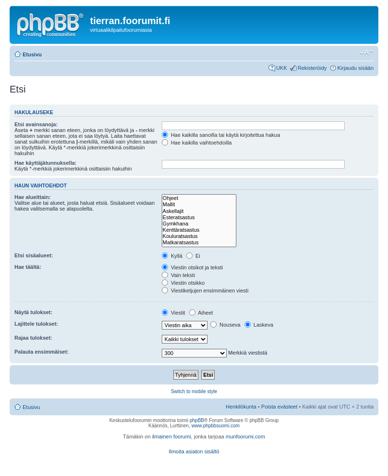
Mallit (199, 204)
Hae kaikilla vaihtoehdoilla (197, 142)
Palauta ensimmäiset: (41, 352)
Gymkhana (199, 224)
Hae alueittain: (32, 197)
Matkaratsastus (199, 242)
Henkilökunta (241, 407)
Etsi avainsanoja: (36, 124)
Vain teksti (178, 275)
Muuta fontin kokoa (367, 52)
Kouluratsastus (199, 236)
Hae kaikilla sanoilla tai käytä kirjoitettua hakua (221, 135)
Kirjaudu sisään (355, 68)
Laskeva (259, 325)
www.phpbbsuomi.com (216, 425)
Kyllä (172, 256)
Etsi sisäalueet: (33, 255)
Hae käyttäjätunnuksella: (45, 163)
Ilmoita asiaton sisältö (193, 451)
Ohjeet (199, 198)
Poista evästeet (279, 407)
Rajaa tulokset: (33, 338)
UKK (281, 68)
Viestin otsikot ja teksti (192, 267)
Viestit (173, 313)
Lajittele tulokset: (36, 324)
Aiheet (201, 313)
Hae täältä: (27, 267)
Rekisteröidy (312, 68)
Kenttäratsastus (199, 230)
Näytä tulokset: (33, 312)
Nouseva (225, 325)
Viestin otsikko (183, 283)
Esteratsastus (199, 217)
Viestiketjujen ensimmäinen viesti (205, 290)
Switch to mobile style (194, 391)
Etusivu (32, 54)
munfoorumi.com (245, 436)
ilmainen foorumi (171, 436)
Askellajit (199, 211)
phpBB (197, 420)
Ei (193, 256)
